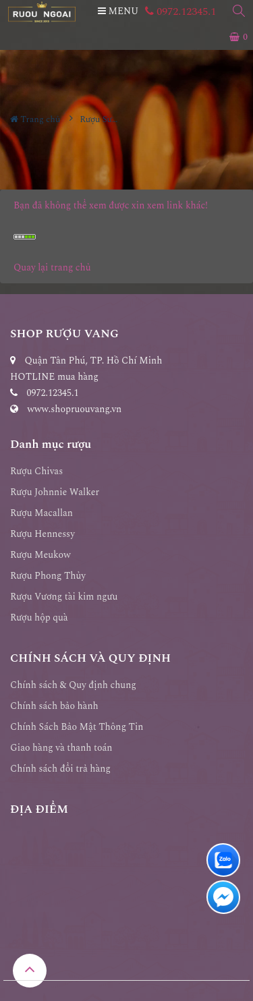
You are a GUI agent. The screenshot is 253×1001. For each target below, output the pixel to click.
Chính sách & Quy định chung (73, 685)
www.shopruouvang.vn (75, 409)
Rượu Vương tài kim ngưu (63, 597)
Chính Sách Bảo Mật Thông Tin (77, 727)
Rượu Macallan (41, 513)
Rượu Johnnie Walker (54, 492)
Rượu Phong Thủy (48, 576)
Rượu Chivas (36, 471)
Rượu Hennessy (42, 534)
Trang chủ (35, 119)
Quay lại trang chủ (52, 267)
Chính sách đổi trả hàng (60, 769)
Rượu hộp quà (39, 617)
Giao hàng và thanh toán (61, 748)
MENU (118, 11)
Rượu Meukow (40, 555)
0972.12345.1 (180, 11)
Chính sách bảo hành (54, 706)
